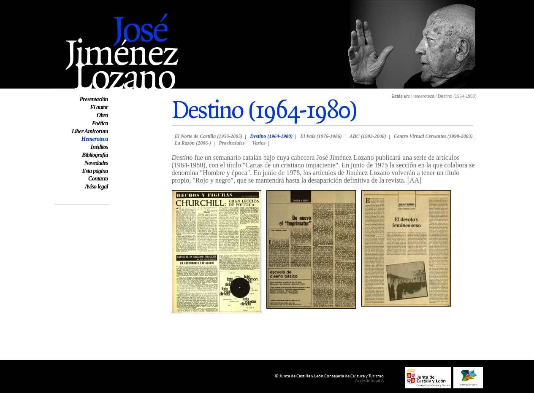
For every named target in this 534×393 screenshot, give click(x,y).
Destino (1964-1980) (271, 136)
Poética (100, 123)
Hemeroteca (94, 139)
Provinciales (231, 143)
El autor (99, 107)
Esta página (95, 171)
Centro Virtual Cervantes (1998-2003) (433, 136)
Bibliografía (95, 155)
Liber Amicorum (90, 131)
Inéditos (99, 147)
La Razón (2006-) (193, 143)
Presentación (93, 99)
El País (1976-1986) (321, 136)
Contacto (98, 178)
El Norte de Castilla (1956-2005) (209, 136)
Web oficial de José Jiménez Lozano (103, 3)
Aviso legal (96, 186)
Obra (102, 115)
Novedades (96, 163)
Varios (259, 143)
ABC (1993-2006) (368, 136)
